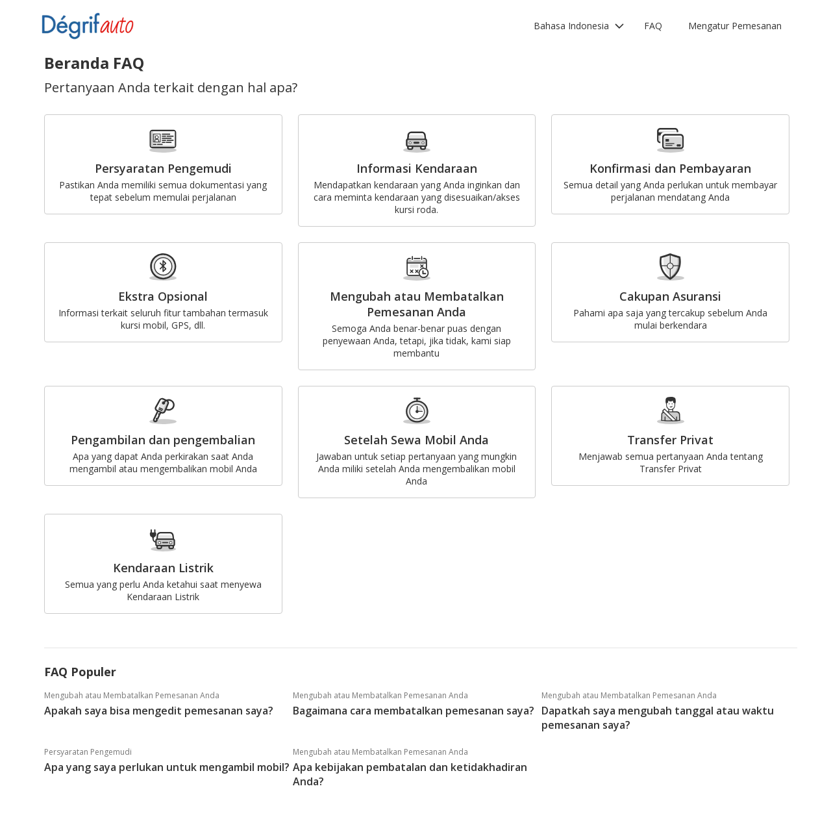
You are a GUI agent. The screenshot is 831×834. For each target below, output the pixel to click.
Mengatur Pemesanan (735, 25)
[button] (579, 26)
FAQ (653, 25)
